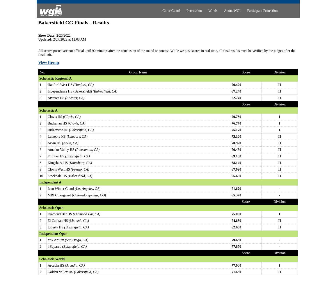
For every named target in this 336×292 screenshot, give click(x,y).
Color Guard (171, 10)
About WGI (232, 10)
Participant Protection (262, 10)
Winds (212, 10)
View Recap (48, 62)
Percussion (194, 10)
